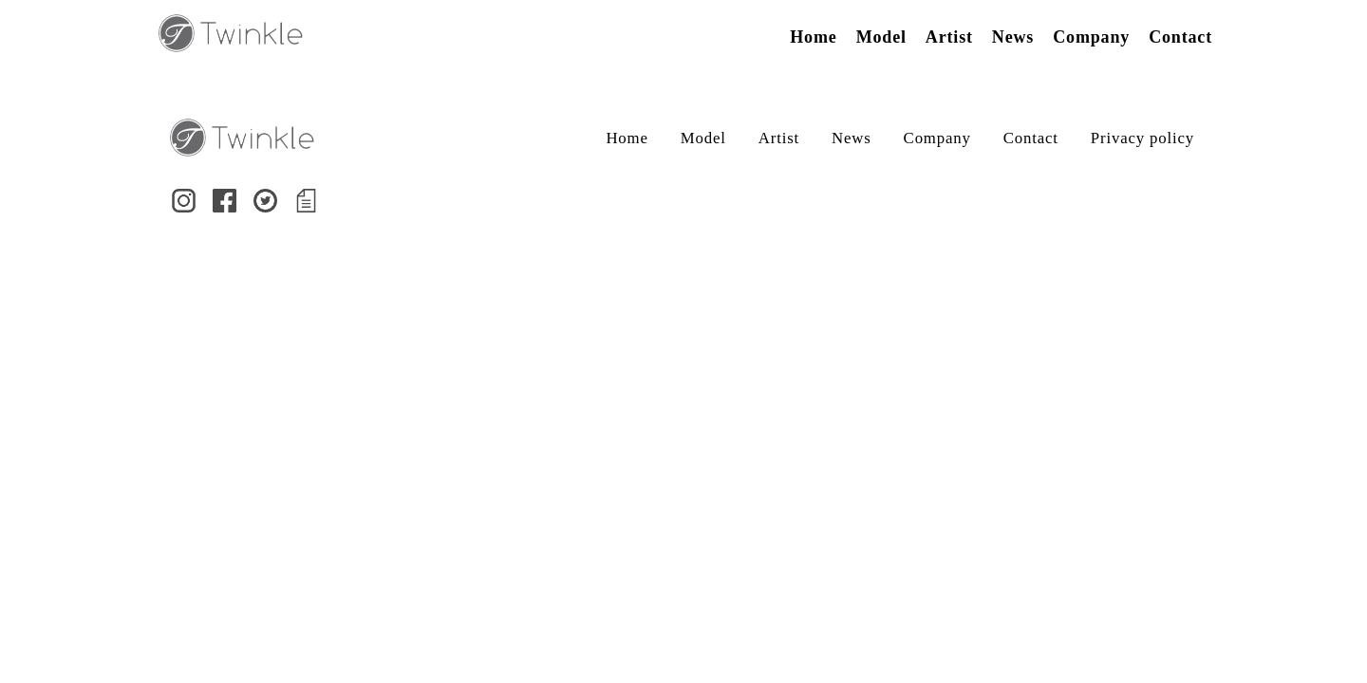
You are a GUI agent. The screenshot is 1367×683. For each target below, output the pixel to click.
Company (1091, 37)
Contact (1180, 37)
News (1013, 37)
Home (813, 37)
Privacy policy (1142, 138)
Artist (949, 37)
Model (881, 37)
